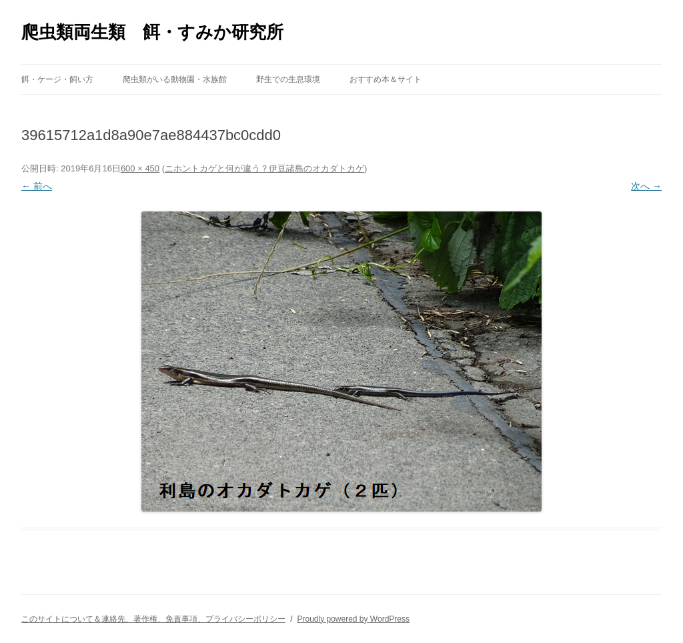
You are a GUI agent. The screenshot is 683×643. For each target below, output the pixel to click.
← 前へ (36, 186)
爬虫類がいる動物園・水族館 (175, 79)
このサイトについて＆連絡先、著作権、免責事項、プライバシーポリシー (153, 619)
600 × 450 (140, 168)
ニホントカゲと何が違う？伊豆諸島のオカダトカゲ (264, 168)
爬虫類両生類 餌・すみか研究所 (152, 32)
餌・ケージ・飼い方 (57, 79)
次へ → (646, 186)
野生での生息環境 (288, 79)
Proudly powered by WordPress (353, 619)
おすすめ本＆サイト (386, 79)
